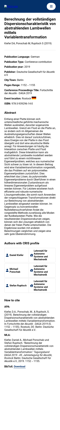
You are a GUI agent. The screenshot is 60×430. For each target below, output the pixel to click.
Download (19, 366)
